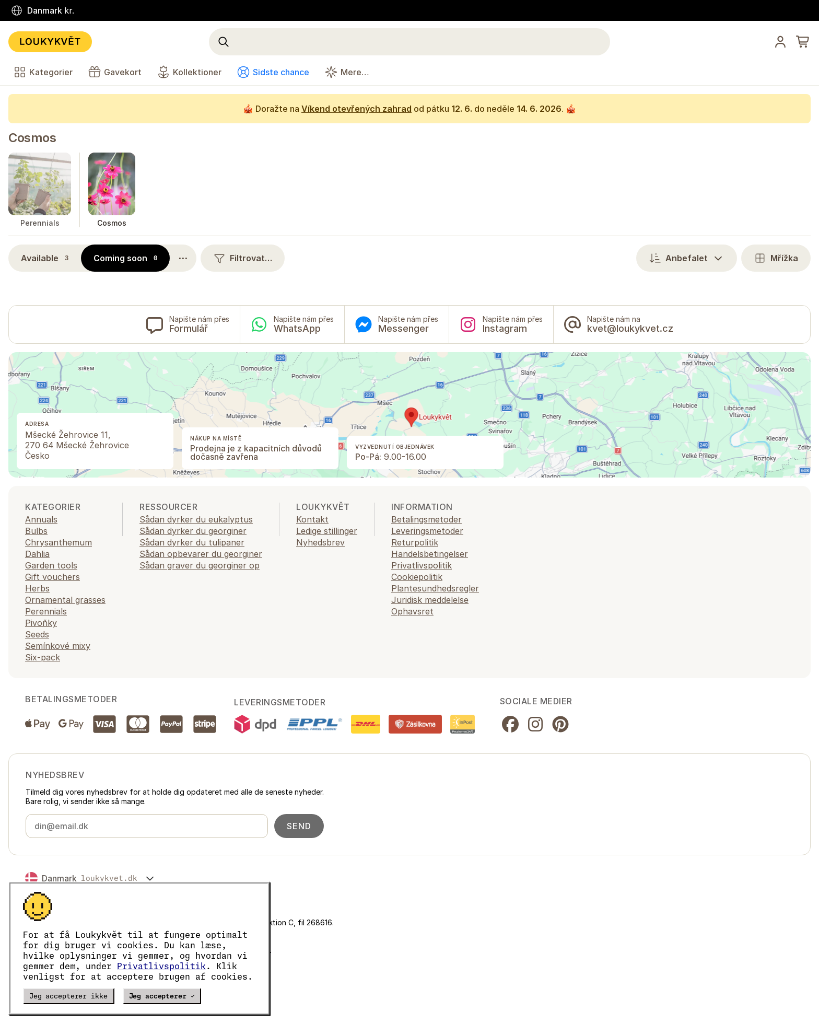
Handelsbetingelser (429, 554)
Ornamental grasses (65, 600)
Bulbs (36, 531)
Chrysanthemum (58, 542)
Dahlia (37, 554)
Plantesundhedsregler (435, 588)
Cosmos (32, 137)
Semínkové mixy (57, 646)
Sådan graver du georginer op (199, 565)
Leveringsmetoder (427, 531)
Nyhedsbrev (320, 542)
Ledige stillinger (326, 531)
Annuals (41, 519)
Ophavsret (412, 611)
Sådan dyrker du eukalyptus (196, 519)
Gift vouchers (52, 577)
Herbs (37, 588)
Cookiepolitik (416, 577)
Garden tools (51, 565)
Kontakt (312, 519)
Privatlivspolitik (161, 966)
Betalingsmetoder (426, 519)
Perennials (46, 611)
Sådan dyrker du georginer (193, 531)
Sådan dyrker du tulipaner (191, 542)
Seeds (37, 634)
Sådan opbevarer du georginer (200, 554)
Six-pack (42, 657)
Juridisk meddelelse (430, 600)
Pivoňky (41, 623)
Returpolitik (414, 542)
